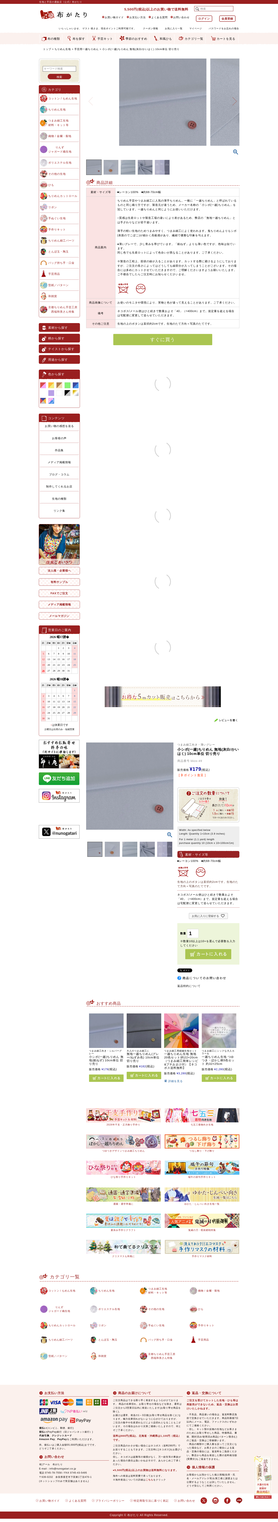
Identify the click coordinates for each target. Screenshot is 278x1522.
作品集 (59, 450)
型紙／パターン (58, 285)
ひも (51, 184)
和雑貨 (52, 296)
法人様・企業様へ (59, 570)
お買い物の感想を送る (59, 426)
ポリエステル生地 (60, 162)
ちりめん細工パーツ (61, 240)
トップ (47, 49)
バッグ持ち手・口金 (61, 262)
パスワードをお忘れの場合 (224, 28)
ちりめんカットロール (62, 195)
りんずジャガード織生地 (60, 149)
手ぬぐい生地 (57, 218)
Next (235, 99)
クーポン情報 (150, 28)
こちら (149, 1483)
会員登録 (227, 18)
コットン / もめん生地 (62, 98)
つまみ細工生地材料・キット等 (58, 122)
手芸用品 (54, 273)
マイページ (195, 28)
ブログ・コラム (59, 474)
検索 (59, 76)
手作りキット (57, 229)
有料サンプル (59, 582)
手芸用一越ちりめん (86, 49)
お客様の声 (59, 438)
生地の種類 (59, 498)
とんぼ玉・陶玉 (58, 251)
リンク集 (59, 510)
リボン (52, 207)
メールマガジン (59, 615)
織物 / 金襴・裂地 (60, 136)
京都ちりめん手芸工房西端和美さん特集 (62, 309)
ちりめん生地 (63, 49)
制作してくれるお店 (59, 486)
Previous (91, 99)
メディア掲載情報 (59, 462)
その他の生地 (57, 173)
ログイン (204, 18)
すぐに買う (162, 339)
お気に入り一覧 (174, 28)
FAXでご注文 (59, 593)
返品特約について (189, 985)
